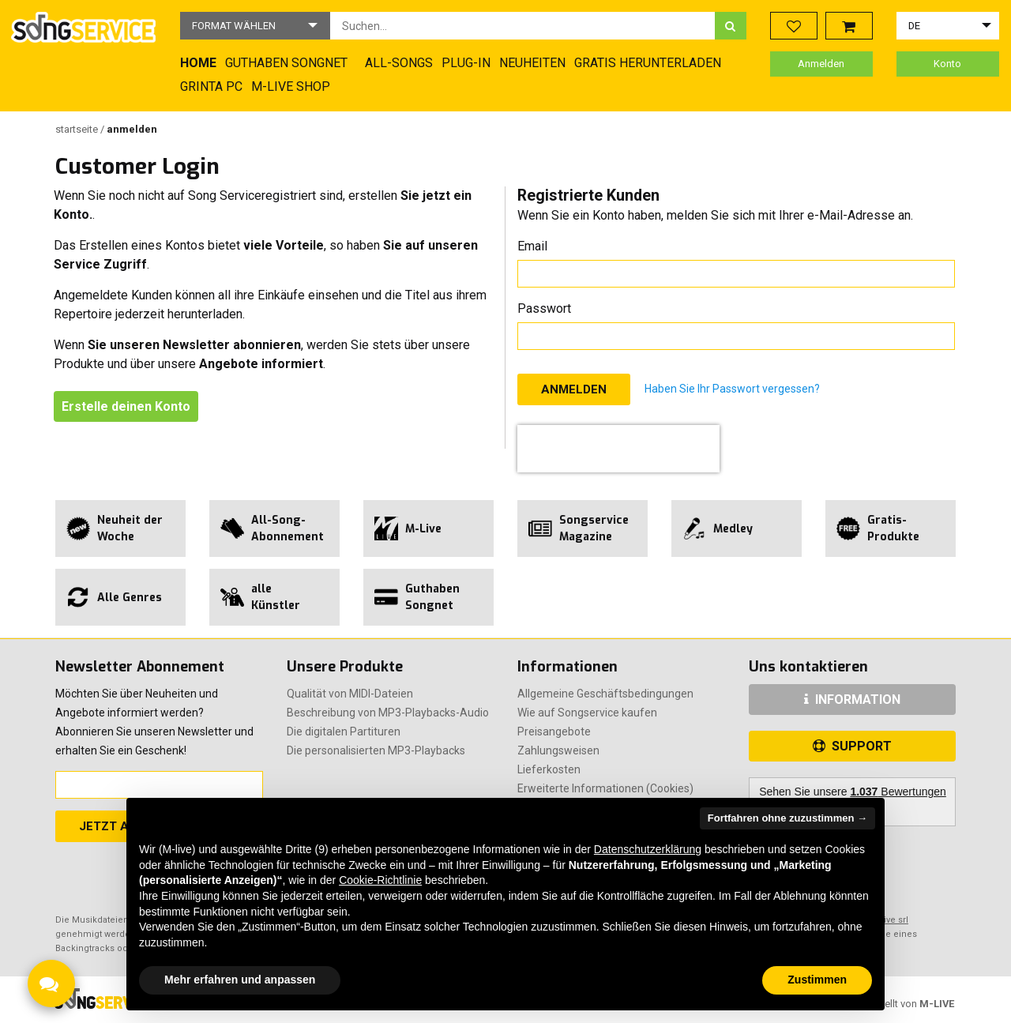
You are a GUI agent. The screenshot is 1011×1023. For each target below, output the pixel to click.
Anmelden (821, 64)
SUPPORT (852, 746)
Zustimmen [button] (817, 979)
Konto (947, 64)
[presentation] (618, 448)
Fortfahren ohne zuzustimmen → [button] (787, 818)
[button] (255, 25)
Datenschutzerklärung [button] (647, 849)
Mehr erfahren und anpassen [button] (239, 979)
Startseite (77, 129)
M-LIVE (936, 1004)
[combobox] (522, 25)
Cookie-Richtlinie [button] (380, 880)
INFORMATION (852, 699)
